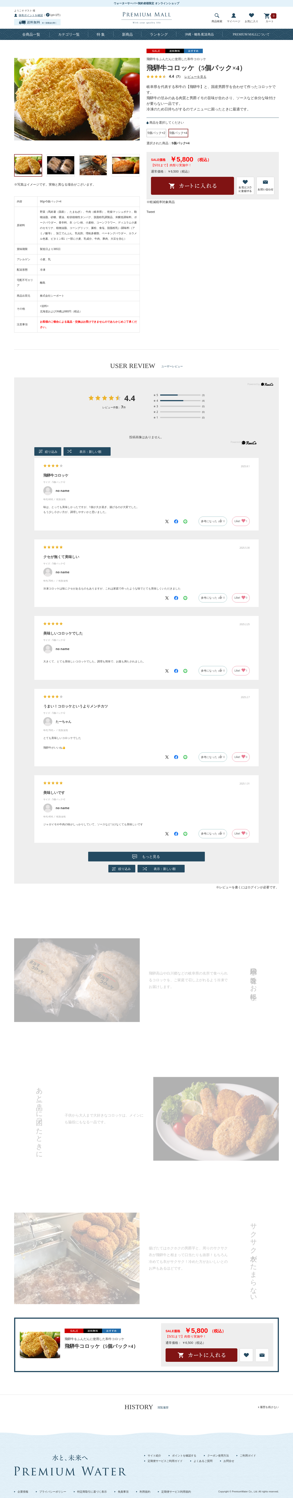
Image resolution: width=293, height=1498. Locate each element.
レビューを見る (195, 76)
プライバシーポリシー (52, 1491)
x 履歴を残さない (268, 1407)
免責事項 (123, 1491)
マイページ (233, 18)
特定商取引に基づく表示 (92, 1491)
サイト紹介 (154, 1455)
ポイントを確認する (184, 1455)
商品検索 (217, 18)
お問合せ (228, 1461)
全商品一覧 (31, 34)
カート (270, 18)
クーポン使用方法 (218, 1455)
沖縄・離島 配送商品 (199, 34)
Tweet (150, 212)
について (251, 34)
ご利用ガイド (248, 1455)
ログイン (253, 887)
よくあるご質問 (203, 1461)
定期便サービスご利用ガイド (165, 1461)
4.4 (129, 398)
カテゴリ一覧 (69, 34)
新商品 (127, 34)
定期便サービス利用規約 (176, 1491)
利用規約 (145, 1491)
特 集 (101, 34)
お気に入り (251, 18)
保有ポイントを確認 (31, 15)
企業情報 (22, 1491)
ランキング (159, 34)
